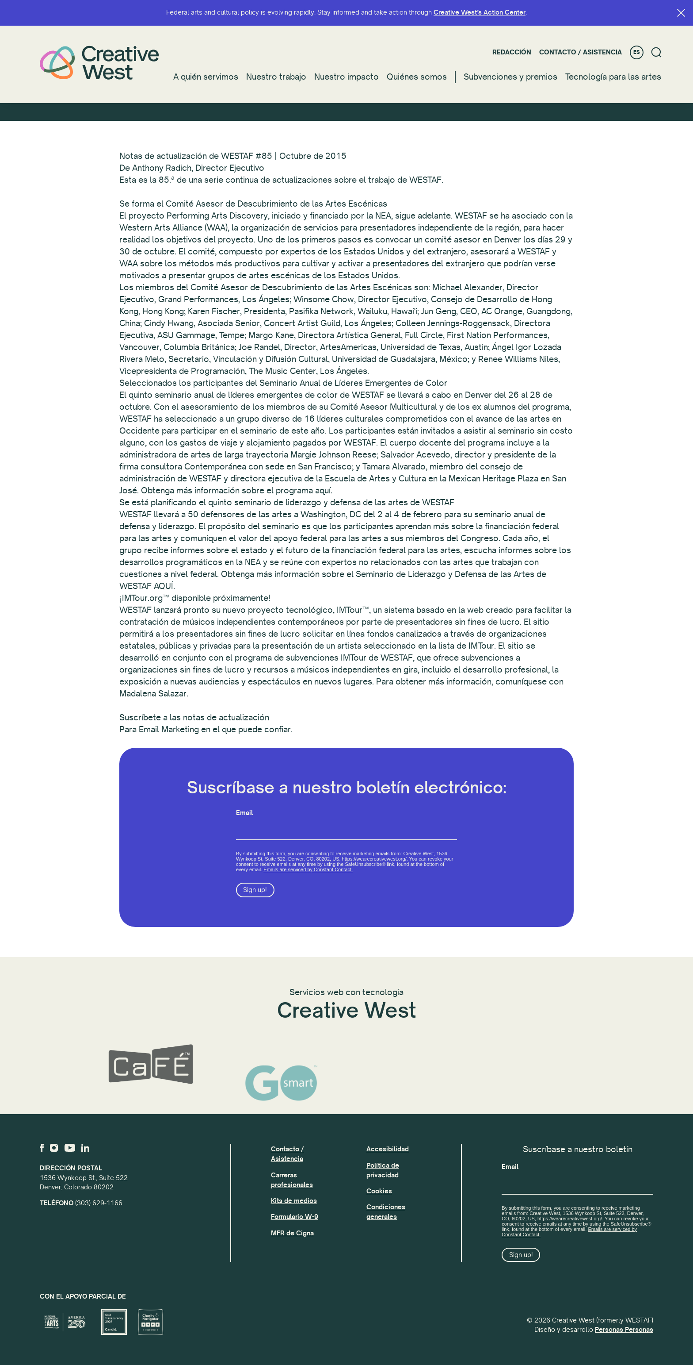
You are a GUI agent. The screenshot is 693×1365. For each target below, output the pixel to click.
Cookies (379, 1191)
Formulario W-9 (294, 1217)
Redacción (511, 52)
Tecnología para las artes (613, 77)
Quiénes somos (417, 77)
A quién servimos (205, 77)
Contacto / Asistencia (580, 52)
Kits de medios (294, 1201)
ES (636, 52)
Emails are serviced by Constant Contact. (308, 875)
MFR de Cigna (292, 1233)
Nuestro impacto (346, 77)
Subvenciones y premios (510, 77)
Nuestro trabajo (276, 77)
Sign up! (255, 896)
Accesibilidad (387, 1149)
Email (244, 818)
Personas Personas (624, 1330)
